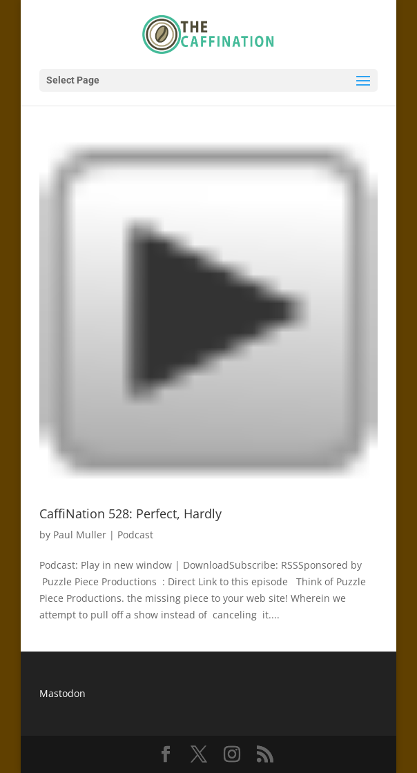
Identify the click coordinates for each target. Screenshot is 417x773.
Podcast (135, 534)
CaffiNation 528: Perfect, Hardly (130, 513)
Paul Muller (79, 534)
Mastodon (62, 693)
